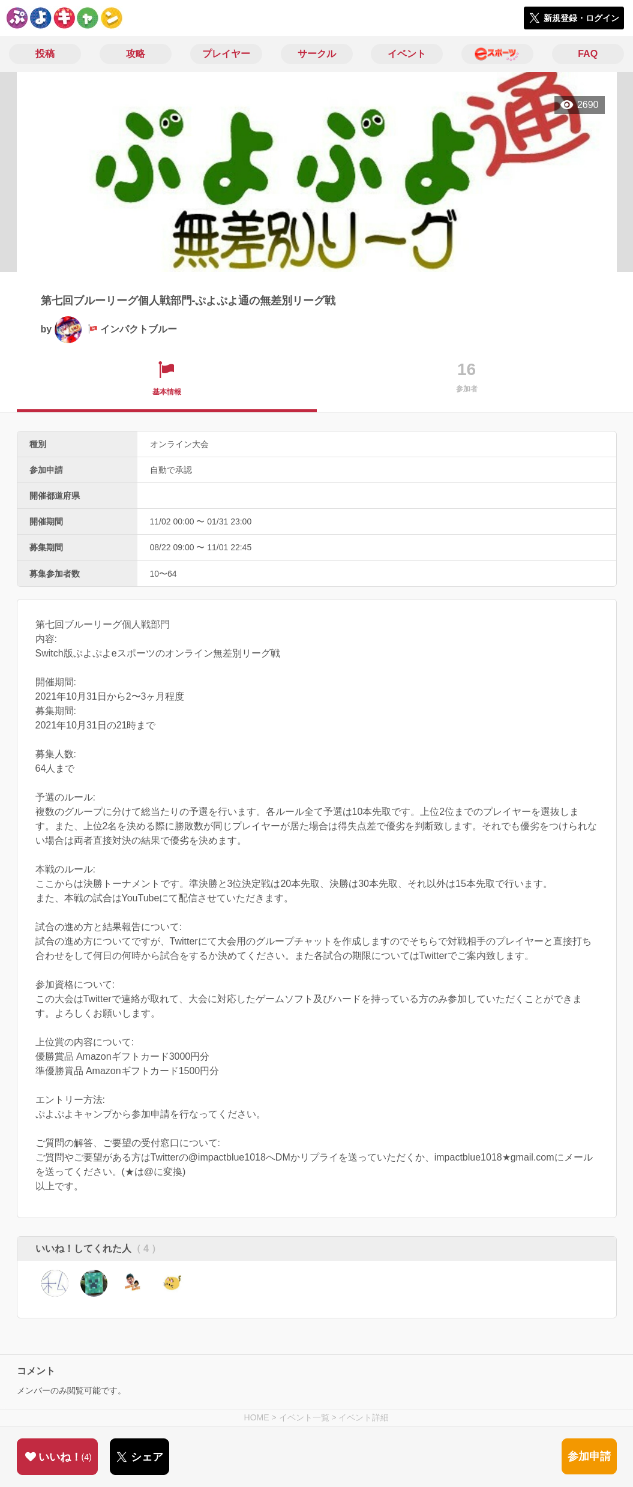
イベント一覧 (304, 1417)
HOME (256, 1417)
